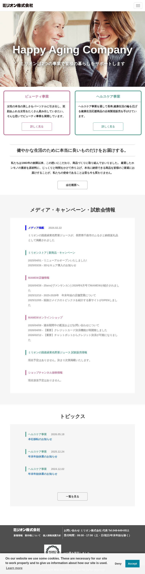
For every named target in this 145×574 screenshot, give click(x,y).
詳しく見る (36, 126)
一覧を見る (72, 496)
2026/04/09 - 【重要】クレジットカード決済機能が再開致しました (67, 330)
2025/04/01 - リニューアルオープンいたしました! (58, 260)
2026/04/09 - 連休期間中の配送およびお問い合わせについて (63, 325)
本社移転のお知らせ (40, 439)
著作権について (33, 535)
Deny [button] (118, 563)
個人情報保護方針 (52, 535)
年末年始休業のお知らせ (42, 456)
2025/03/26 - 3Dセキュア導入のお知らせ (52, 265)
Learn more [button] (14, 568)
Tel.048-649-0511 (118, 530)
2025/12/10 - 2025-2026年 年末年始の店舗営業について (62, 295)
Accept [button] (132, 563)
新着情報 (18, 535)
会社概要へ (72, 184)
